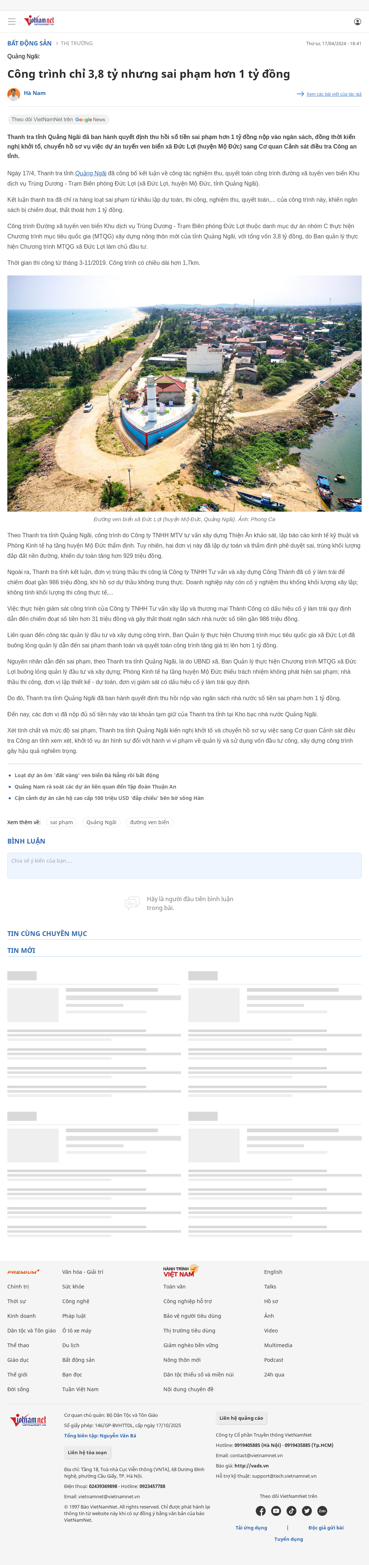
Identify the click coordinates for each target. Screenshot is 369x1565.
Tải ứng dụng (251, 1527)
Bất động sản (29, 43)
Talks (270, 1286)
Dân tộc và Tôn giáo (31, 1330)
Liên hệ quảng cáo (241, 1418)
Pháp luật (74, 1315)
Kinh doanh (21, 1315)
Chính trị (18, 1286)
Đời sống (18, 1389)
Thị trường (77, 43)
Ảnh (269, 1315)
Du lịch (71, 1345)
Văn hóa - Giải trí (82, 1271)
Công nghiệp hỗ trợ (187, 1301)
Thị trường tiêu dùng (189, 1330)
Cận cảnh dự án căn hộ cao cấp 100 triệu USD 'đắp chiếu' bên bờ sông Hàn (109, 797)
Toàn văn (174, 1286)
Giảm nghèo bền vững (190, 1345)
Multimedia (278, 1345)
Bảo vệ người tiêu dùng (192, 1315)
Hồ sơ (271, 1301)
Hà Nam (35, 92)
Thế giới (17, 1374)
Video (271, 1330)
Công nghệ (75, 1301)
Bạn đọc (72, 1374)
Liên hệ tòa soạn (87, 1452)
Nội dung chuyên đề (188, 1389)
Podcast (273, 1359)
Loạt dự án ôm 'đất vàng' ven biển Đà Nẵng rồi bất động (87, 775)
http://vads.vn (252, 1465)
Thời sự (16, 1301)
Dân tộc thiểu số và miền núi (198, 1374)
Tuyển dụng (288, 1539)
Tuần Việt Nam (80, 1389)
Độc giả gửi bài (326, 1527)
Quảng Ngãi (91, 173)
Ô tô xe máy (76, 1330)
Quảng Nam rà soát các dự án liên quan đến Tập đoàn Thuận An (95, 786)
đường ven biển (149, 822)
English (273, 1271)
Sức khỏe (73, 1286)
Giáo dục (18, 1359)
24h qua (274, 1374)
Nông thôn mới (182, 1359)
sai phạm (61, 822)
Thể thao (18, 1345)
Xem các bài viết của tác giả (334, 94)
